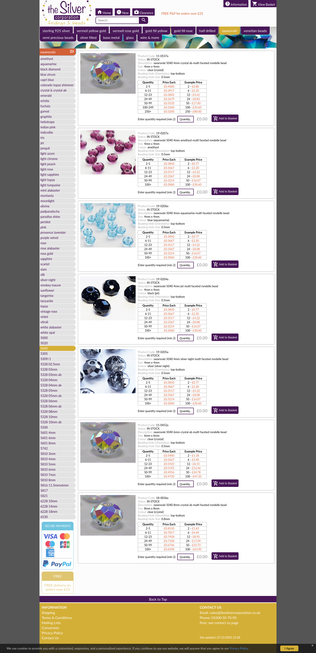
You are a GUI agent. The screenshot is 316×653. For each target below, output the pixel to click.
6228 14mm (48, 506)
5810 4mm (48, 459)
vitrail (44, 322)
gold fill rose (183, 31)
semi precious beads (58, 37)
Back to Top (158, 599)
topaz (44, 306)
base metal (111, 37)
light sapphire (49, 174)
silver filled (88, 37)
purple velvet (49, 238)
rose (43, 243)
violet (44, 317)
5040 (44, 348)
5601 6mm (48, 438)
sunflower (47, 290)
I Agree (289, 648)
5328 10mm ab (50, 422)
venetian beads (255, 31)
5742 (44, 448)
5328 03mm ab (50, 375)
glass (130, 37)
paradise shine (50, 217)
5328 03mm (48, 369)
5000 (44, 338)
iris (42, 138)
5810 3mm (48, 454)
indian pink (48, 127)
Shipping (48, 612)
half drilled (207, 31)
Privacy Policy (52, 633)
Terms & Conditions (57, 617)
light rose (46, 169)
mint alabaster (50, 190)
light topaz (47, 180)
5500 (44, 427)
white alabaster (50, 327)
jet (42, 143)
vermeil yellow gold (91, 31)
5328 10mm (48, 417)
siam (43, 269)
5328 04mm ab (50, 385)
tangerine (47, 296)
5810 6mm (48, 469)
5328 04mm (48, 380)
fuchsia (45, 106)
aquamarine (48, 64)
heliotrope (47, 122)
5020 (44, 343)
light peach (48, 164)
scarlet (45, 264)
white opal (47, 332)
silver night (48, 280)
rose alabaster (50, 248)
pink (43, 227)
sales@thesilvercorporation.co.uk (235, 612)
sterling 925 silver (56, 31)
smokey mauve (50, 285)
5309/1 (45, 359)
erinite (44, 101)
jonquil (45, 148)
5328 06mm (48, 401)
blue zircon (48, 74)
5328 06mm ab (50, 406)
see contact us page (223, 623)
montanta (47, 195)
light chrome (49, 159)
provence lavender (53, 232)
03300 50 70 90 (223, 617)
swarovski (229, 31)
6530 (44, 517)
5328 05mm (48, 390)
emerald (46, 95)
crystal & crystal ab (53, 90)
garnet (44, 111)
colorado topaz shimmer (57, 85)
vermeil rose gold (126, 31)
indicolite (46, 132)
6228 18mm (48, 511)
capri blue (47, 80)
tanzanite (46, 301)
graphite (46, 116)
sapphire (46, 259)
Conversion (50, 628)
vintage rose (48, 311)
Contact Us (50, 638)
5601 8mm (48, 443)
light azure (47, 153)
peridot (45, 222)
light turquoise (50, 185)
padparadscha (49, 211)
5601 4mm (48, 432)
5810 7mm (48, 475)
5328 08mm (48, 411)
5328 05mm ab (50, 396)
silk (42, 274)
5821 (44, 496)
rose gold (46, 253)
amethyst (46, 59)
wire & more (149, 37)
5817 (44, 490)
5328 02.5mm (50, 364)
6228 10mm (48, 501)
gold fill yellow (156, 31)
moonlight (47, 201)
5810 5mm (48, 464)
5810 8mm (48, 480)
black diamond (50, 69)
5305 (44, 353)
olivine (45, 206)
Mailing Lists (51, 623)
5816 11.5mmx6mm (54, 485)
